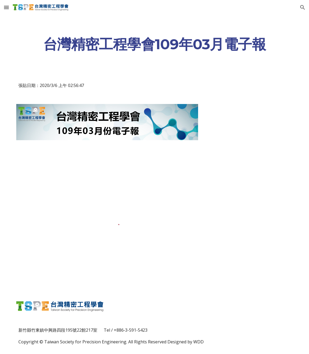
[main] (154, 44)
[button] (6, 7)
